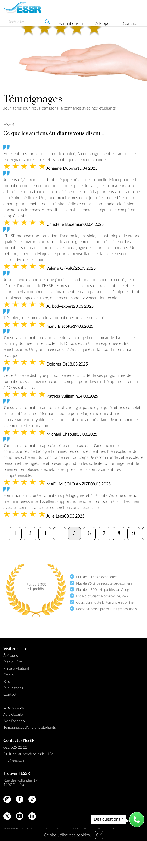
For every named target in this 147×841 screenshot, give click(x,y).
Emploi (9, 675)
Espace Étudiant (16, 668)
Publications (13, 688)
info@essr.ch (13, 760)
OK (99, 835)
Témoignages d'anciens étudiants (29, 727)
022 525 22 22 (15, 747)
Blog (7, 681)
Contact (130, 24)
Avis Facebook (15, 721)
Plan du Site (12, 662)
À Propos (103, 24)
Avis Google (13, 714)
